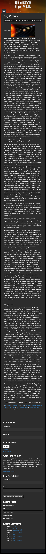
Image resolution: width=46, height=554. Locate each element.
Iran (19, 405)
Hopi (12, 405)
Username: (6, 426)
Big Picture (11, 16)
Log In (6, 446)
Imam (16, 405)
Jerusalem (28, 405)
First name (6, 479)
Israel (22, 405)
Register (5, 449)
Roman (31, 407)
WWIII (16, 409)
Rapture (18, 407)
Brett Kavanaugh (9, 505)
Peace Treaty (11, 407)
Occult (5, 407)
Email (5, 487)
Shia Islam (37, 407)
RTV (19, 20)
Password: (6, 434)
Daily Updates (27, 20)
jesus (33, 405)
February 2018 (8, 512)
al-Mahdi (7, 405)
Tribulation (6, 409)
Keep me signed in (10, 442)
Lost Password (7, 451)
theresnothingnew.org (9, 471)
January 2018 (8, 515)
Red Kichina (24, 407)
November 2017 (9, 518)
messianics (38, 405)
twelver (12, 409)
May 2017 (15, 534)
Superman (7, 509)
